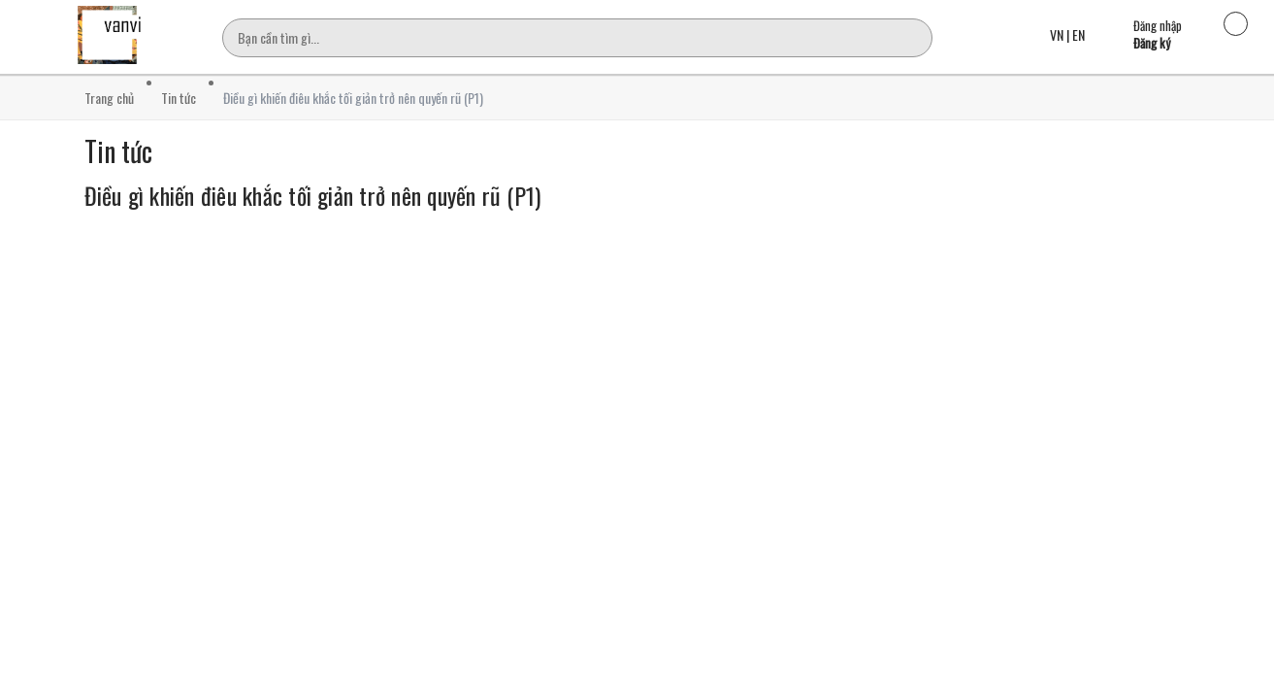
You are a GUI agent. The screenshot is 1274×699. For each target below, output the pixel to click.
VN (1056, 34)
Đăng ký (1151, 42)
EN (1078, 34)
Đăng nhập (1157, 25)
